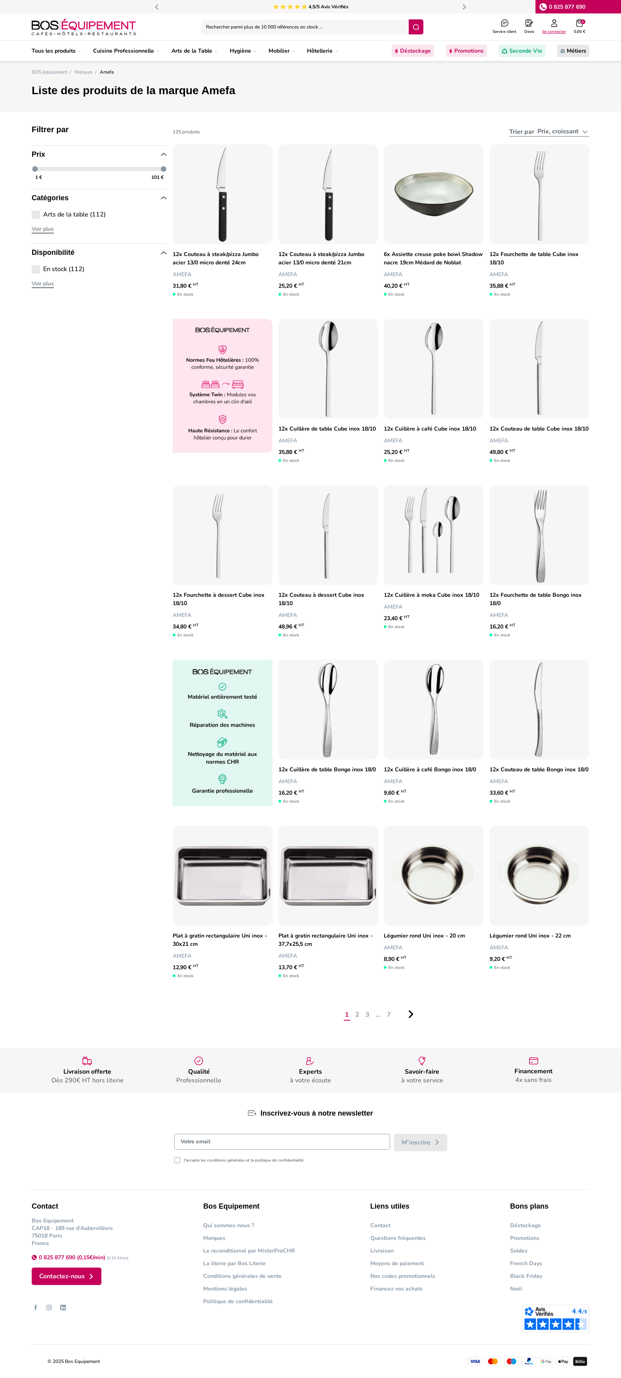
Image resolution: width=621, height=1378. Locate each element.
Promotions (524, 1238)
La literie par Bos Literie (234, 1263)
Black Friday (526, 1276)
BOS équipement (49, 72)
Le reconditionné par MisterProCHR (249, 1251)
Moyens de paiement (397, 1263)
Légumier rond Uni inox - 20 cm (424, 936)
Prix (99, 154)
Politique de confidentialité (238, 1301)
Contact (380, 1225)
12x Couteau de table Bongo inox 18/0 (539, 769)
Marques (83, 72)
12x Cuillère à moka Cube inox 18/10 (431, 595)
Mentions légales (225, 1289)
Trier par (523, 131)
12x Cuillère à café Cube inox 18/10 (430, 429)
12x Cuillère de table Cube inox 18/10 (327, 429)
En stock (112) (63, 269)
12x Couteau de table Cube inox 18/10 (539, 429)
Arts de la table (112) (74, 215)
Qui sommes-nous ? (228, 1225)
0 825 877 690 (567, 7)
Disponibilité (99, 253)
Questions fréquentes (398, 1238)
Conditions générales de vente (242, 1276)
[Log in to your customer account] (554, 26)
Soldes (519, 1251)
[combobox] (562, 131)
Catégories (99, 198)
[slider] (35, 169)
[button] (579, 26)
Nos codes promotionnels (402, 1276)
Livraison (382, 1251)
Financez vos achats (396, 1289)
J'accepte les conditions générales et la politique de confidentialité (243, 1160)
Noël (516, 1289)
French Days (526, 1263)
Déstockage (525, 1225)
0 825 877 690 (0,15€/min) (73, 1257)
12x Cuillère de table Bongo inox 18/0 (327, 769)
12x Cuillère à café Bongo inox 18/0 (430, 769)
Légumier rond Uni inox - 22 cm (530, 936)
